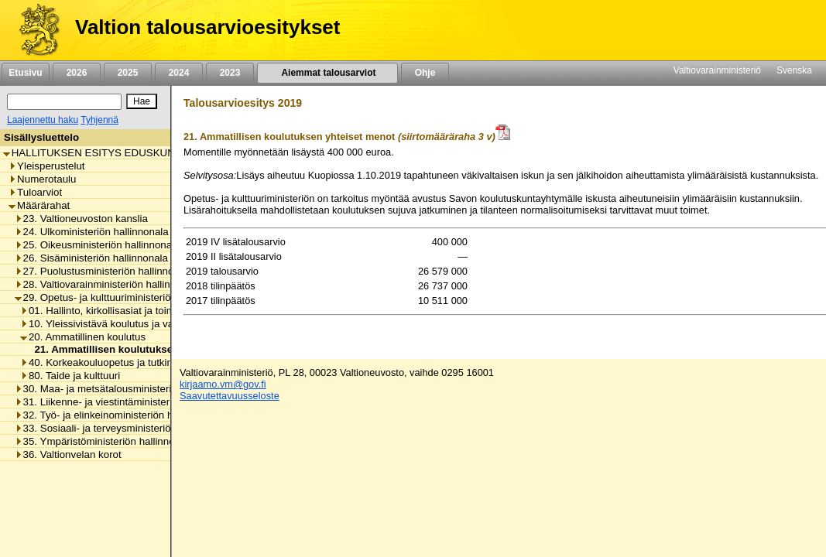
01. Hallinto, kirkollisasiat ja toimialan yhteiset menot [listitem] (143, 310)
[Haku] (64, 102)
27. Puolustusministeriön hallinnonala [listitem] (104, 271)
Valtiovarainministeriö (717, 70)
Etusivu (25, 72)
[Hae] (141, 101)
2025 (127, 72)
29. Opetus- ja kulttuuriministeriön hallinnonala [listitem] (125, 297)
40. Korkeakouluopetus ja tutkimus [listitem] (103, 362)
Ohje (425, 72)
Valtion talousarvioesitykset (207, 27)
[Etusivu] (33, 30)
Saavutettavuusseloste (229, 396)
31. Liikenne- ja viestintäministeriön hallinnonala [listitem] (128, 402)
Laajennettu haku (42, 119)
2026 (76, 72)
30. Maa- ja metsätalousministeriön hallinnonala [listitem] (128, 389)
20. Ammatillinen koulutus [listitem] (83, 337)
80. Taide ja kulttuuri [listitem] (70, 375)
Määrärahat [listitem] (39, 205)
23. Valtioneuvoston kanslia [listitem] (81, 218)
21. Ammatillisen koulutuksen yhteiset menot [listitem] (140, 349)
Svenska (794, 70)
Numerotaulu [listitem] (42, 179)
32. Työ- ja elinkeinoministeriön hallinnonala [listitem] (119, 415)
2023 (229, 72)
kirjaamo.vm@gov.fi (223, 384)
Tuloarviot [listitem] (35, 192)
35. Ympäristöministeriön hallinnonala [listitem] (104, 441)
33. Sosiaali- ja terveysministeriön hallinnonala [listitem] (125, 428)
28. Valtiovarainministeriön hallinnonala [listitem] (108, 284)
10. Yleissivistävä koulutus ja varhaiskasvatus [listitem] (128, 324)
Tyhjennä (99, 119)
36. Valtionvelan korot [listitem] (68, 454)
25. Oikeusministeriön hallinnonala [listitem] (97, 245)
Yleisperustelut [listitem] (46, 166)
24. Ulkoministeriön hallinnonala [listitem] (92, 231)
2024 (178, 72)
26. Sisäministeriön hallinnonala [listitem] (91, 258)
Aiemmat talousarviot (327, 72)
